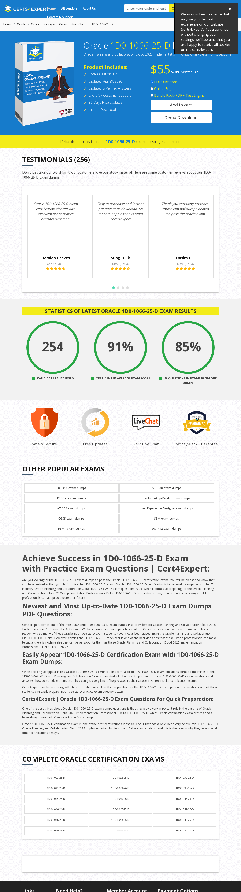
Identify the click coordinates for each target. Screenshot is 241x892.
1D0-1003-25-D (56, 783)
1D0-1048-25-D (56, 825)
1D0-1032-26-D (185, 783)
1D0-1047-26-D (185, 814)
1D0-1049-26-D (56, 835)
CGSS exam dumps (71, 523)
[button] (113, 293)
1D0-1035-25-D (185, 793)
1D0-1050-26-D (185, 835)
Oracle (21, 24)
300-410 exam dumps (71, 493)
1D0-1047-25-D (120, 814)
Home (51, 8)
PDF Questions (164, 82)
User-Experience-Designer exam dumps (167, 513)
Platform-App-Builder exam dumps (166, 503)
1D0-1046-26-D (56, 814)
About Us (89, 8)
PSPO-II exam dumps (71, 503)
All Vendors (69, 8)
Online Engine (163, 88)
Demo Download (180, 117)
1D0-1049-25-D (185, 825)
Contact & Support (60, 17)
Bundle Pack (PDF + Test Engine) (178, 95)
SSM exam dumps (166, 523)
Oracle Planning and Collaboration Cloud (58, 24)
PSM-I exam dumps (71, 534)
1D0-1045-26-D (120, 804)
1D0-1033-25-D (56, 793)
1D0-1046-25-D (185, 804)
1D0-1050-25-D (120, 835)
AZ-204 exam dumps (71, 513)
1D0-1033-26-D (120, 793)
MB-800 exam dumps (166, 493)
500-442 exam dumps (166, 534)
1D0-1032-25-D (120, 783)
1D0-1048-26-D (120, 825)
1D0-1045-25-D (56, 804)
